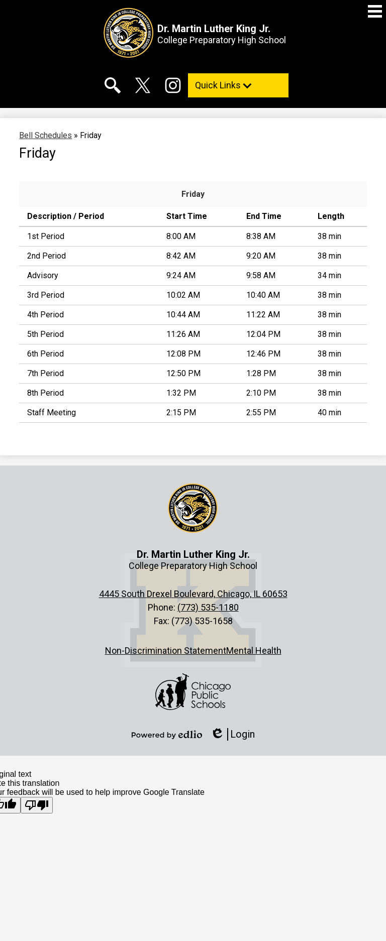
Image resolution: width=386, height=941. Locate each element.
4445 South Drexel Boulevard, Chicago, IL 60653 (193, 594)
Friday (193, 194)
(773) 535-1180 (208, 607)
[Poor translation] (37, 805)
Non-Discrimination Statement (165, 650)
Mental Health (253, 650)
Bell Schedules (45, 135)
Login (232, 734)
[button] (238, 85)
